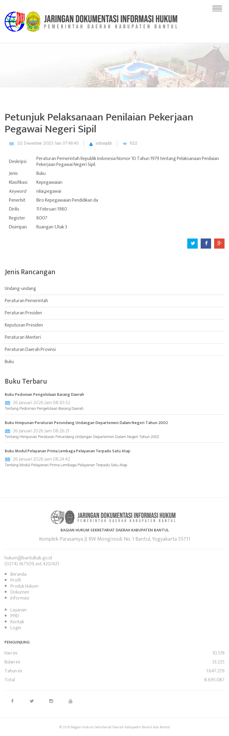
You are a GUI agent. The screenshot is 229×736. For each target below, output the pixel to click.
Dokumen (19, 592)
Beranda (18, 574)
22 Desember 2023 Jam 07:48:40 (48, 143)
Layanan (18, 610)
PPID (14, 616)
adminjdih (103, 143)
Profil (15, 580)
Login (15, 628)
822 (133, 143)
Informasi (19, 598)
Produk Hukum (24, 586)
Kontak (17, 622)
